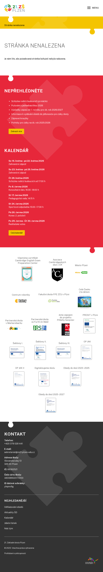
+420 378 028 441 (13, 443)
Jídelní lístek (10, 523)
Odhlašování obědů (13, 507)
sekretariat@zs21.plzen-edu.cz (19, 452)
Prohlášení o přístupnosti (15, 553)
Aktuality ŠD (10, 512)
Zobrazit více (16, 131)
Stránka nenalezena (14, 25)
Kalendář (8, 518)
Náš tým (8, 528)
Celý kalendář (17, 233)
